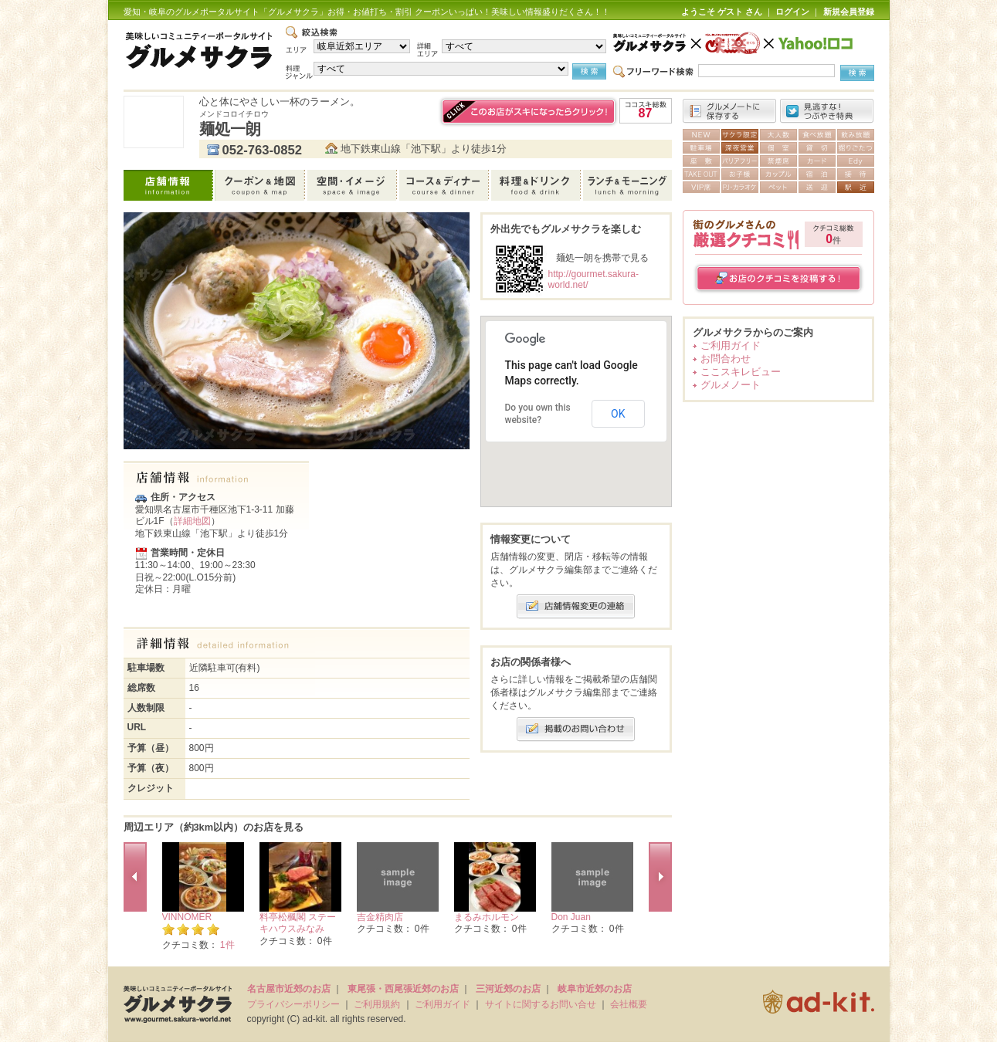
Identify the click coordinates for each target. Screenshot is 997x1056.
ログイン (792, 11)
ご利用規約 (377, 1004)
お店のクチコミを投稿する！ (779, 278)
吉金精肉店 (380, 917)
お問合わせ (725, 358)
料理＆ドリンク (537, 185)
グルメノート (730, 385)
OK (618, 414)
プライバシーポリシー (293, 1004)
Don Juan (571, 917)
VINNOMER (187, 917)
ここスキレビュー (740, 371)
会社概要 (628, 1004)
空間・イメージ (353, 185)
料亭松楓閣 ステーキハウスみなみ (297, 923)
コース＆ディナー (445, 185)
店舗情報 (169, 185)
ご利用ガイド (730, 345)
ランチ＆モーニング (627, 185)
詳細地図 (192, 521)
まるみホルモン (486, 917)
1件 (227, 944)
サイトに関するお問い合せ (540, 1004)
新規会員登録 (848, 11)
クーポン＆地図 (261, 185)
